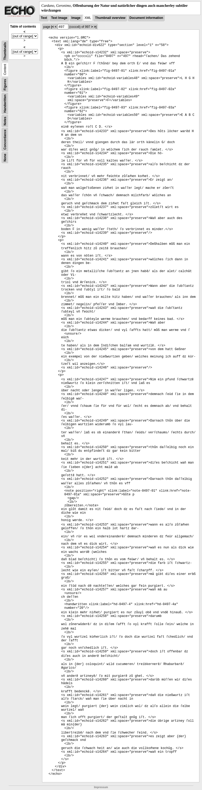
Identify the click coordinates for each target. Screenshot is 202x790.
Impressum (101, 787)
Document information (146, 18)
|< (52, 27)
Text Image (59, 18)
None (5, 158)
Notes (5, 121)
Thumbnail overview (110, 18)
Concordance (5, 139)
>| (95, 27)
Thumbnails (5, 51)
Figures (5, 84)
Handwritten (5, 104)
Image (75, 18)
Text (44, 18)
